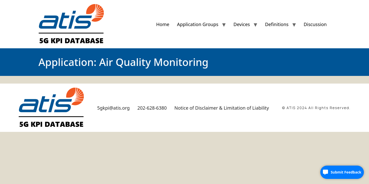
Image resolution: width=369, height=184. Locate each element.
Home (162, 24)
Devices (241, 24)
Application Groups (197, 24)
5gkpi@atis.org (113, 108)
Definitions (277, 24)
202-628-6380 (152, 108)
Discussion (315, 24)
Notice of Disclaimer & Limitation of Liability (222, 108)
